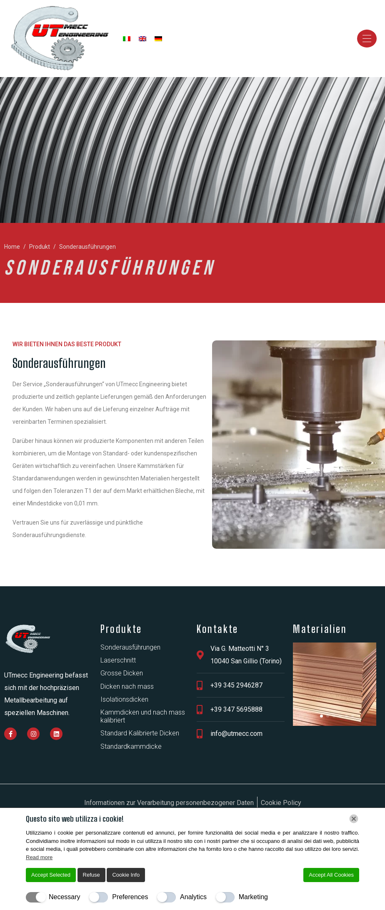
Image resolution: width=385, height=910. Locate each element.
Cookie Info (126, 875)
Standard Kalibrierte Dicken (139, 733)
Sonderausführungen (130, 647)
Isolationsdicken (124, 699)
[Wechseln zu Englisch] (142, 39)
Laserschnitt (118, 660)
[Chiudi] (353, 818)
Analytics (193, 896)
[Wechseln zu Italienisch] (127, 39)
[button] (321, 716)
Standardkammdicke (131, 746)
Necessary (64, 896)
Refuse (91, 875)
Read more (39, 857)
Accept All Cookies (331, 875)
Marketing (253, 896)
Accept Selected (50, 875)
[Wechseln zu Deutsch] (158, 39)
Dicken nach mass (127, 686)
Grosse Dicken (121, 673)
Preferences (130, 896)
